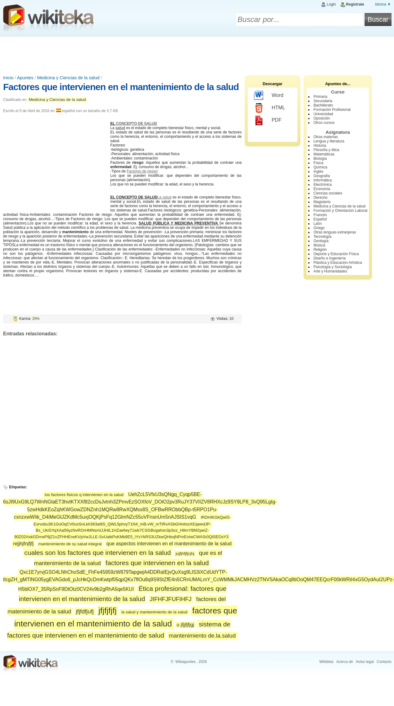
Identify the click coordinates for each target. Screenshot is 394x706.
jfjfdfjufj (85, 611)
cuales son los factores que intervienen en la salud (97, 552)
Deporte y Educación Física (336, 254)
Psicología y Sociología (332, 267)
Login (331, 4)
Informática (322, 180)
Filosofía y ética (326, 150)
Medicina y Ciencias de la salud (68, 77)
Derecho (320, 197)
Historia (319, 145)
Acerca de (344, 662)
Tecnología (322, 236)
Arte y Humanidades (330, 271)
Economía (321, 189)
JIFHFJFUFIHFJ (170, 599)
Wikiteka (326, 662)
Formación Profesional (332, 109)
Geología (321, 241)
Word (268, 96)
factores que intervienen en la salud (157, 562)
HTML (269, 108)
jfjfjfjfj (107, 610)
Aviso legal (365, 662)
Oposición (321, 118)
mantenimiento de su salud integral (70, 544)
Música (319, 245)
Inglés (318, 171)
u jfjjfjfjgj (185, 624)
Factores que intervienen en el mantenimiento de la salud (121, 87)
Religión (320, 249)
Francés (320, 215)
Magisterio (322, 202)
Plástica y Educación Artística (337, 262)
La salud (164, 197)
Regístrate (355, 4)
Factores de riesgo (142, 171)
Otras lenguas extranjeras (334, 232)
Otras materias (325, 137)
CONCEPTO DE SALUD (136, 123)
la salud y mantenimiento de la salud (154, 612)
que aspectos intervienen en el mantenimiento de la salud (169, 543)
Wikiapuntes (185, 662)
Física (318, 163)
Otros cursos (324, 122)
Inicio (8, 77)
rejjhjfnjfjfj (23, 543)
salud (120, 128)
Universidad (323, 114)
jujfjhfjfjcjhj (185, 553)
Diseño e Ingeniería (329, 258)
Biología (320, 158)
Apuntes (25, 77)
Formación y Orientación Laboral (340, 210)
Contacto (384, 662)
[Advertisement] (197, 53)
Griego (319, 228)
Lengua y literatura (328, 141)
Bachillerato (323, 105)
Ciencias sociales (327, 193)
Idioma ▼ (383, 4)
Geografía (321, 176)
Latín (317, 223)
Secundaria (322, 101)
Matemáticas (324, 154)
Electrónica (322, 184)
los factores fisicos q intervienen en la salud (84, 494)
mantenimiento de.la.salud (202, 635)
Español (320, 219)
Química (320, 167)
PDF (268, 120)
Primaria (320, 96)
